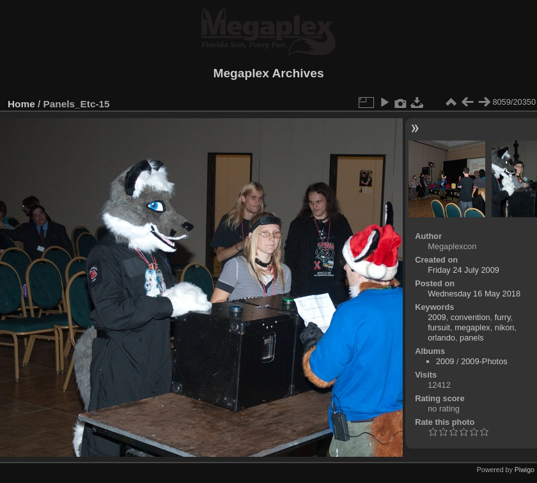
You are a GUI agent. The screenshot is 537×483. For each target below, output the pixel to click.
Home (21, 103)
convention (470, 317)
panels (472, 337)
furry (503, 317)
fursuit (439, 327)
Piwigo (524, 469)
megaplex (472, 327)
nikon (505, 327)
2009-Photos (484, 361)
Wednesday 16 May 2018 (474, 293)
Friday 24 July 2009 (463, 270)
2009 (437, 317)
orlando (441, 337)
